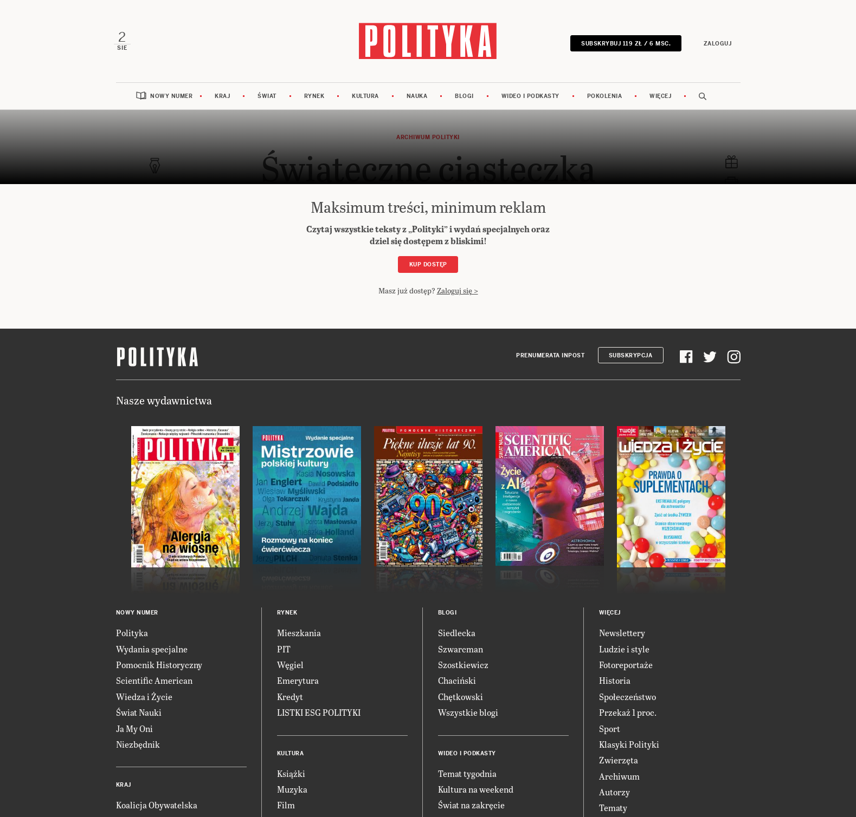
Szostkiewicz (463, 667)
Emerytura (298, 683)
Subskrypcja (631, 358)
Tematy (613, 811)
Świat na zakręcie (471, 808)
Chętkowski (460, 699)
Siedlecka (456, 636)
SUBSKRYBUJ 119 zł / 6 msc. (623, 44)
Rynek (314, 98)
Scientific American (154, 683)
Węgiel (290, 667)
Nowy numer (171, 98)
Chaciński (457, 683)
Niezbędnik (138, 747)
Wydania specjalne (152, 651)
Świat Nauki (139, 715)
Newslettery (622, 636)
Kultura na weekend (475, 792)
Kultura (365, 98)
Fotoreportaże (626, 667)
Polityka (132, 636)
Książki (291, 776)
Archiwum (619, 779)
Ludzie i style (624, 651)
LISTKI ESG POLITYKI (319, 715)
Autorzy (614, 795)
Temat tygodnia (467, 776)
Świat (267, 98)
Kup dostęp (428, 267)
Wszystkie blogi (468, 715)
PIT (284, 651)
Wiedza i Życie (144, 699)
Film (286, 808)
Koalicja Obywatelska (156, 808)
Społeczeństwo (627, 699)
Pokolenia (604, 98)
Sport (609, 731)
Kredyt (290, 699)
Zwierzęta (618, 763)
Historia (614, 683)
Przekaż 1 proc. (628, 715)
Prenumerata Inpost (550, 358)
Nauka (417, 98)
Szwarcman (460, 651)
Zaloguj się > (457, 293)
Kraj (222, 98)
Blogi (464, 98)
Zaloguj (715, 44)
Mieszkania (299, 636)
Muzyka (292, 792)
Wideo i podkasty (530, 98)
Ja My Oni (134, 731)
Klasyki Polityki (629, 747)
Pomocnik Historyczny (159, 667)
